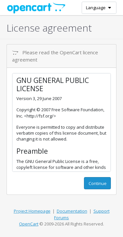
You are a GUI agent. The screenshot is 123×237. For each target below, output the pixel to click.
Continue (98, 183)
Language (99, 8)
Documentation (72, 211)
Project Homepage (32, 211)
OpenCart (28, 224)
